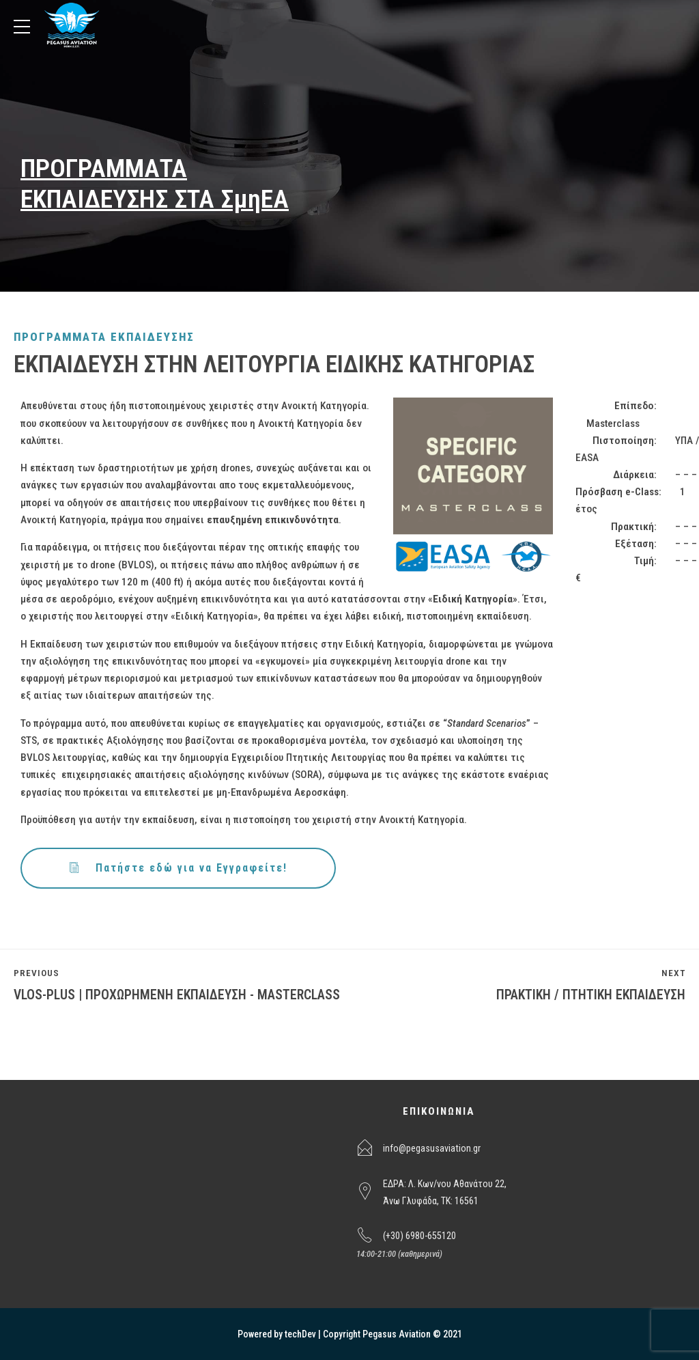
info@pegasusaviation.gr (432, 1148)
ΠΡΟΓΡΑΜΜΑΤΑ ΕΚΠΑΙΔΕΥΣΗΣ (104, 337)
